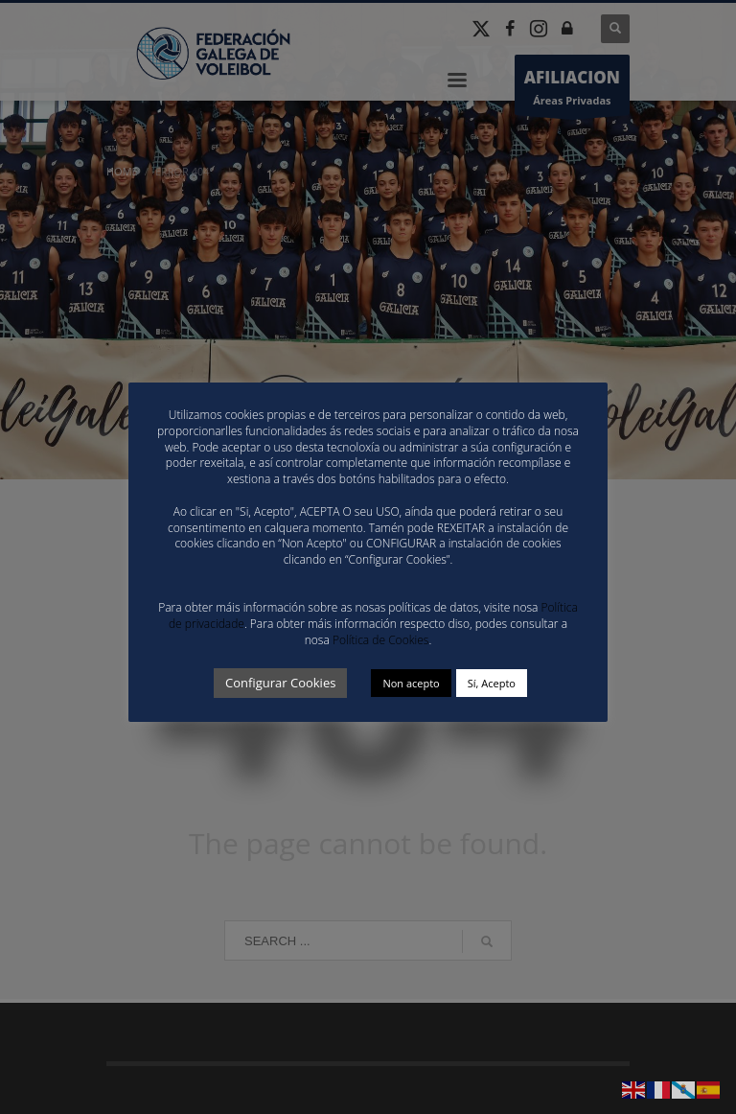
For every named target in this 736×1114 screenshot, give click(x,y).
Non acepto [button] (410, 683)
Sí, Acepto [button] (492, 683)
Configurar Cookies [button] (280, 682)
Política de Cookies (380, 640)
